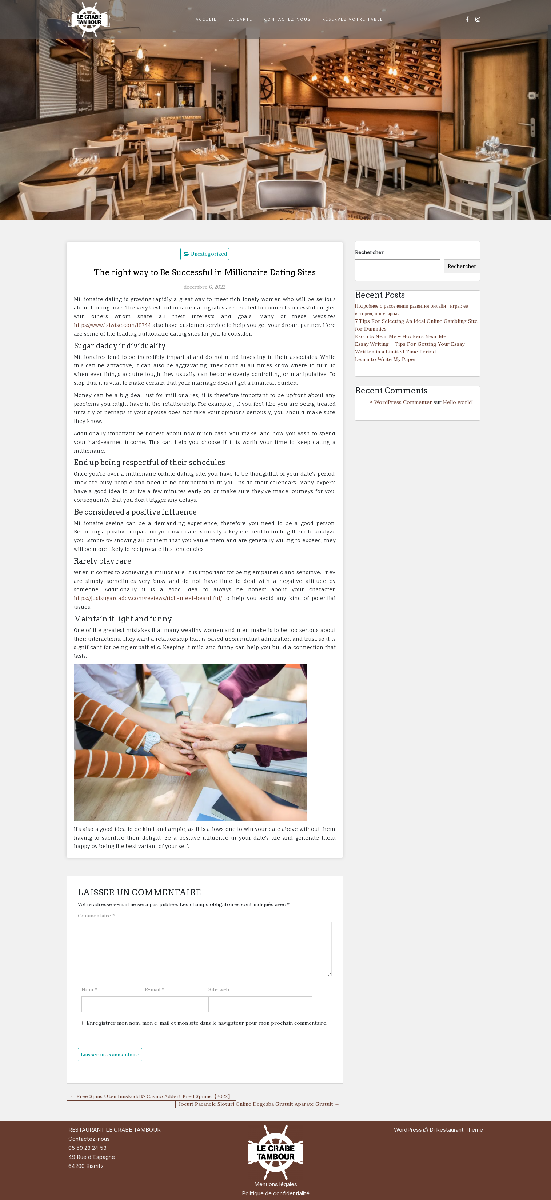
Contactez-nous (89, 1138)
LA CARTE (240, 19)
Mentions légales (275, 1184)
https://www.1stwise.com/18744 (112, 325)
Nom (89, 989)
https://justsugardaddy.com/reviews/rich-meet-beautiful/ (148, 598)
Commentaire (96, 915)
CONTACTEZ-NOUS (287, 19)
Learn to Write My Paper (385, 359)
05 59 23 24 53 (87, 1147)
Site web (218, 989)
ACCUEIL (206, 19)
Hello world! (458, 402)
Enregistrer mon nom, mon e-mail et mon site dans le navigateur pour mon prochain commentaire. (207, 1023)
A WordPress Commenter (401, 402)
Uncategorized (208, 254)
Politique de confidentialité (276, 1193)
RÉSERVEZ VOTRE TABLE (352, 19)
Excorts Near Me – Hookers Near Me (400, 336)
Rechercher (369, 252)
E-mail (154, 989)
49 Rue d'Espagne (91, 1156)
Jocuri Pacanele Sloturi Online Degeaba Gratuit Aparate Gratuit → (259, 1104)
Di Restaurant (443, 1129)
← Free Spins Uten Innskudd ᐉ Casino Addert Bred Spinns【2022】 (151, 1096)
